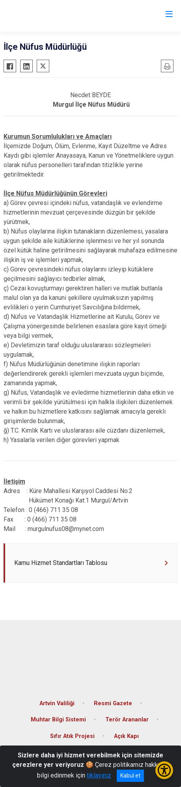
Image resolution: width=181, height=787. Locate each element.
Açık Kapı (126, 736)
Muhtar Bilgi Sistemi (58, 719)
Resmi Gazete (113, 703)
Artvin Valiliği (57, 703)
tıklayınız (99, 775)
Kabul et (130, 775)
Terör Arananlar (127, 719)
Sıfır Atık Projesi (72, 736)
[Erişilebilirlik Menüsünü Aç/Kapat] (164, 770)
